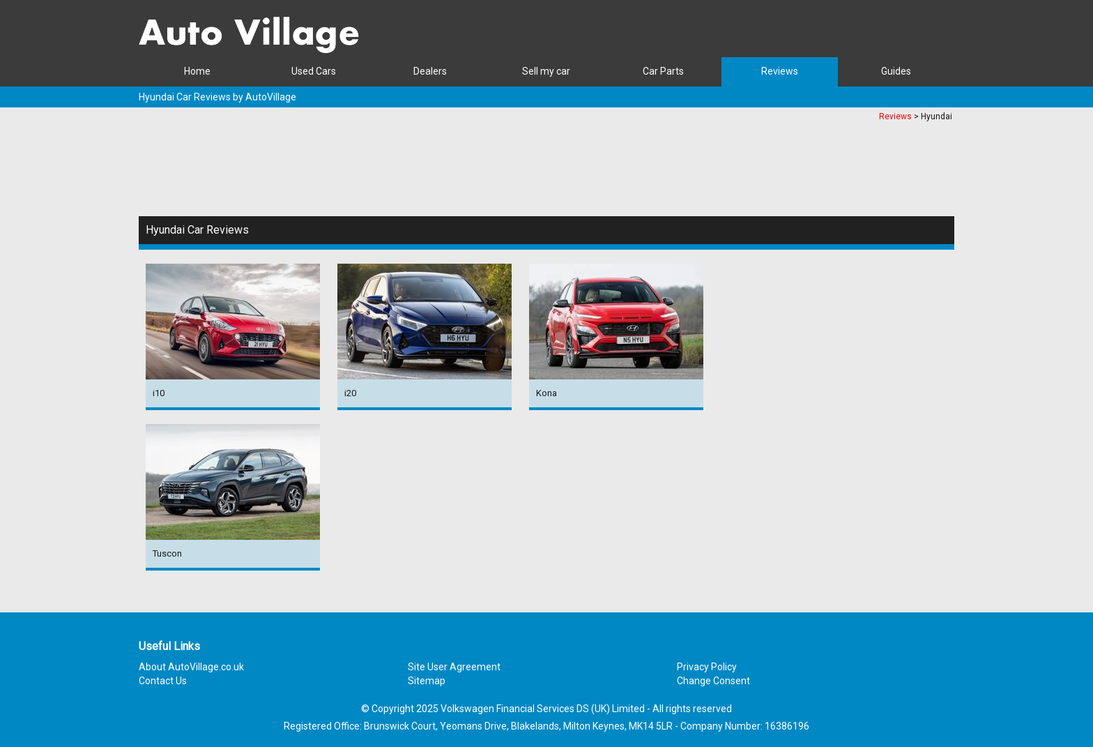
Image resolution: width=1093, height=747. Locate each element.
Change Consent (713, 680)
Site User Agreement (454, 666)
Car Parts (663, 71)
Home (197, 71)
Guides (896, 71)
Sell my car (546, 71)
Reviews (779, 71)
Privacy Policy (707, 666)
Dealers (430, 71)
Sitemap (426, 680)
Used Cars (313, 71)
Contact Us (163, 680)
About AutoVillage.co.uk (191, 666)
